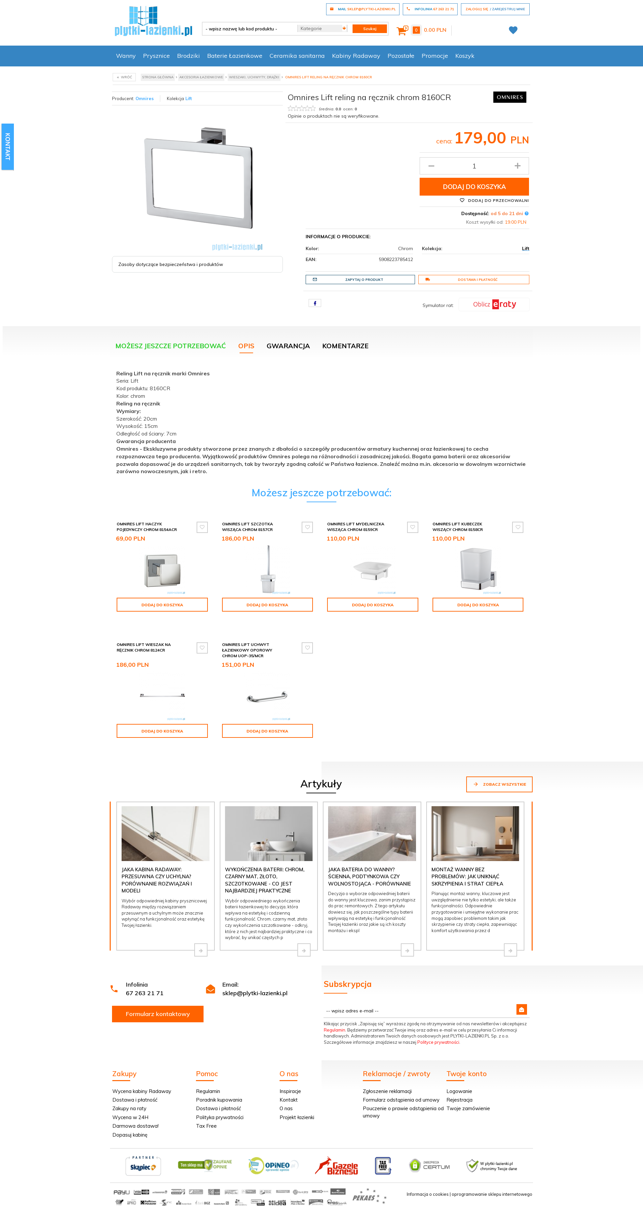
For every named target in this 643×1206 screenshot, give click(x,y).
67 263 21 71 (145, 993)
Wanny (126, 55)
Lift (188, 98)
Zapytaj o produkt (348, 279)
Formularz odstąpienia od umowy (401, 1100)
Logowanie (459, 1091)
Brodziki (188, 55)
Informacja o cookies (428, 1194)
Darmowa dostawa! (135, 1126)
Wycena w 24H (130, 1117)
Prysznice (156, 55)
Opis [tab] (246, 346)
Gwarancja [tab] (288, 346)
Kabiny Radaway (356, 55)
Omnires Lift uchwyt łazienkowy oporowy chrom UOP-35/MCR (247, 650)
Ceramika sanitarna (297, 55)
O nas (286, 1108)
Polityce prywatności (438, 1042)
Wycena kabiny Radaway (141, 1091)
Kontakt (289, 1100)
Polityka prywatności (220, 1117)
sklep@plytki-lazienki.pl (254, 993)
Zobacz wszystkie (499, 784)
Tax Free (206, 1126)
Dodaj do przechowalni (494, 200)
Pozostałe (401, 55)
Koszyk (464, 55)
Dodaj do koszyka (474, 187)
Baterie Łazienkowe (234, 55)
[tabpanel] (321, 421)
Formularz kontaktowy (158, 1014)
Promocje (435, 55)
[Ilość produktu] (474, 166)
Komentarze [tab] (345, 346)
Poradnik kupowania (219, 1100)
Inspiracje (290, 1091)
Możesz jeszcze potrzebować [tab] (170, 346)
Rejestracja (459, 1100)
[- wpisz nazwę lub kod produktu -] (247, 28)
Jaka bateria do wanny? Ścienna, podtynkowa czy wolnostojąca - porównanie (369, 876)
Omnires (144, 98)
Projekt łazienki (297, 1117)
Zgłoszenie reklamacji (387, 1091)
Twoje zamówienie (468, 1108)
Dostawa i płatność (461, 279)
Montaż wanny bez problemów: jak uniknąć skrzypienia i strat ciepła (467, 876)
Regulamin (334, 1030)
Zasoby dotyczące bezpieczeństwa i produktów (170, 264)
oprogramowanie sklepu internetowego (492, 1194)
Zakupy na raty (129, 1108)
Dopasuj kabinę (129, 1135)
